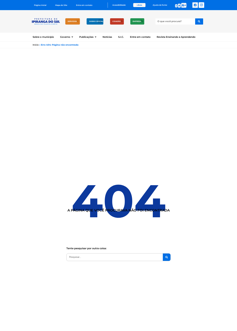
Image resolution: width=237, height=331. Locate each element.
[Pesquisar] (199, 21)
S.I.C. (121, 36)
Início (36, 45)
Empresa (137, 21)
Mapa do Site (61, 5)
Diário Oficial (96, 21)
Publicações (87, 36)
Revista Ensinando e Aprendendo (176, 36)
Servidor (72, 21)
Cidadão (116, 21)
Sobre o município (43, 36)
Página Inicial (40, 5)
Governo (66, 36)
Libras (139, 5)
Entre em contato (84, 5)
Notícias (107, 36)
